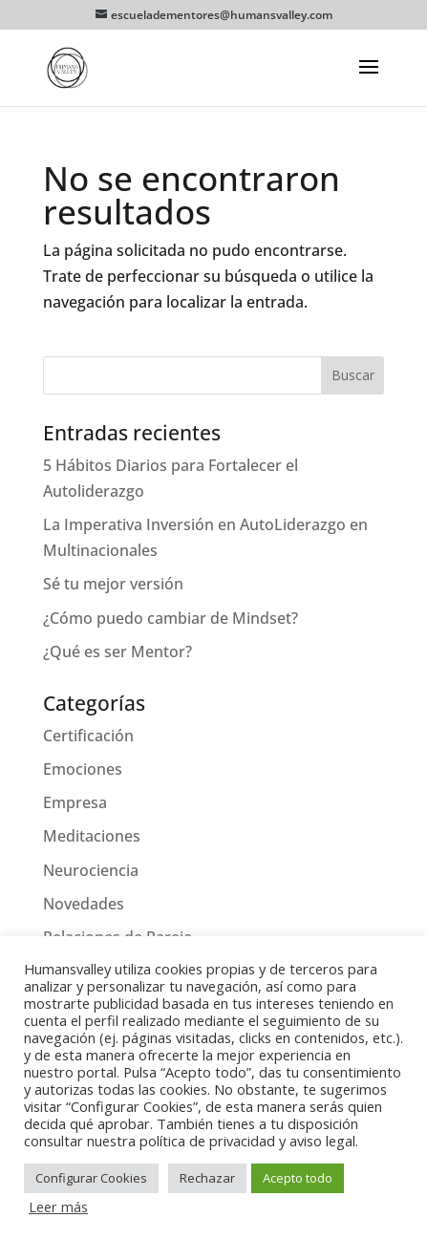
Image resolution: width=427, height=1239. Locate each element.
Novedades (83, 903)
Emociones (82, 769)
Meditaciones (91, 835)
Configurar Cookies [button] (91, 1177)
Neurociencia (91, 870)
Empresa (75, 802)
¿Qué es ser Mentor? (117, 651)
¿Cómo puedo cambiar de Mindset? (170, 618)
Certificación (88, 735)
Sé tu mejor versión (113, 583)
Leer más (58, 1206)
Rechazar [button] (207, 1177)
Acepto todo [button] (297, 1177)
